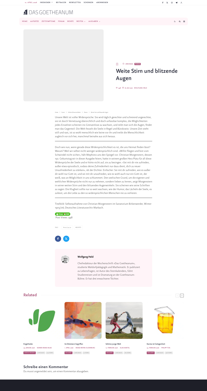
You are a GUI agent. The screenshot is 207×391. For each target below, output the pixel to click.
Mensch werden (29, 338)
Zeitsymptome (48, 21)
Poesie (137, 44)
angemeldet (40, 351)
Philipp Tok (165, 333)
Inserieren (45, 2)
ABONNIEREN (102, 2)
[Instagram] (172, 2)
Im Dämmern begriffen (74, 329)
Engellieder (28, 329)
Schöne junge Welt (113, 329)
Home (25, 21)
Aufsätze (34, 21)
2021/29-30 (67, 207)
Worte (70, 21)
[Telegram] (176, 2)
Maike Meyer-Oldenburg (85, 333)
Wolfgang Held (140, 68)
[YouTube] (107, 386)
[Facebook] (163, 2)
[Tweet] (66, 219)
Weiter (79, 21)
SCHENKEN (88, 2)
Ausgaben (93, 21)
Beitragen (61, 2)
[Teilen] (58, 219)
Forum (61, 21)
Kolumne (68, 338)
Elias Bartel (125, 333)
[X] (167, 2)
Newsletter (75, 2)
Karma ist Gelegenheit (156, 329)
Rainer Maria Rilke (44, 333)
